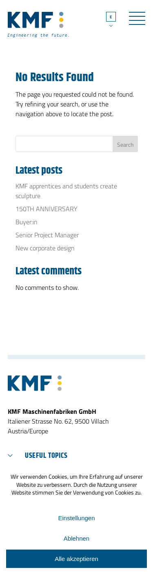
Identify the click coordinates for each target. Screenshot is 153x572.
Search (125, 144)
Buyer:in (27, 222)
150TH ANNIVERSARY (47, 209)
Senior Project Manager (47, 235)
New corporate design (45, 248)
